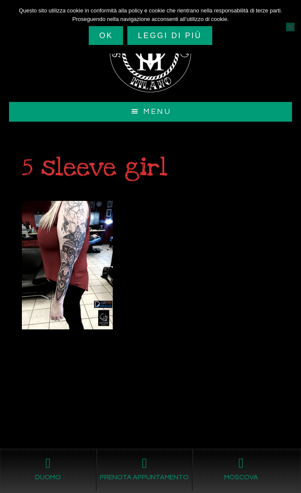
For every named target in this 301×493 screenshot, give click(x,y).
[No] (290, 27)
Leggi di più (170, 35)
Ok (106, 35)
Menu (157, 112)
